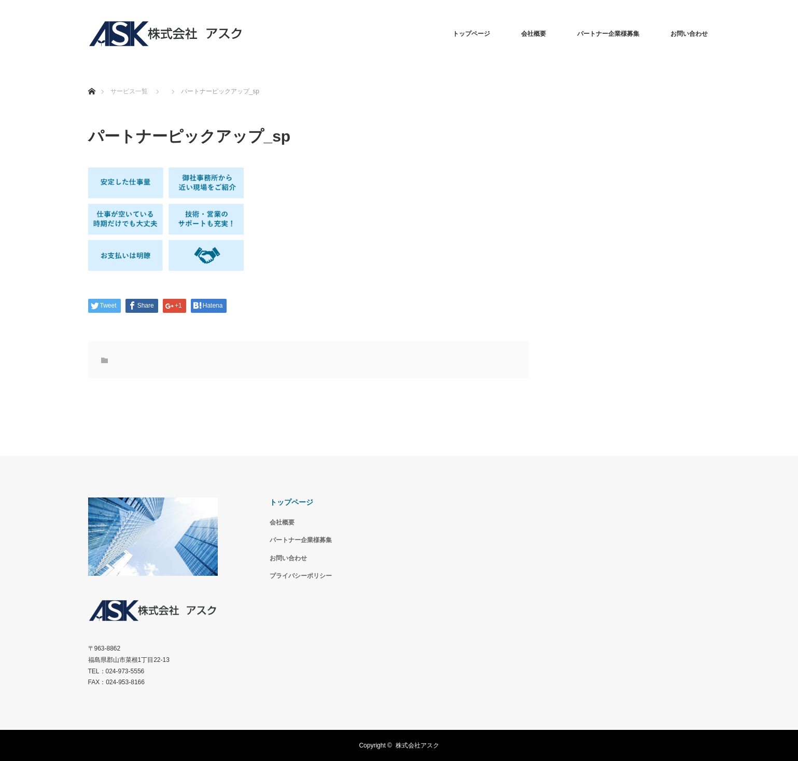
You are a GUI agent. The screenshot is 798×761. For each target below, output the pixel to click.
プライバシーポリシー (301, 575)
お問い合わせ (689, 33)
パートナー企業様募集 (608, 33)
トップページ (471, 33)
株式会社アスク (417, 745)
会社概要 (533, 33)
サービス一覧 (129, 91)
